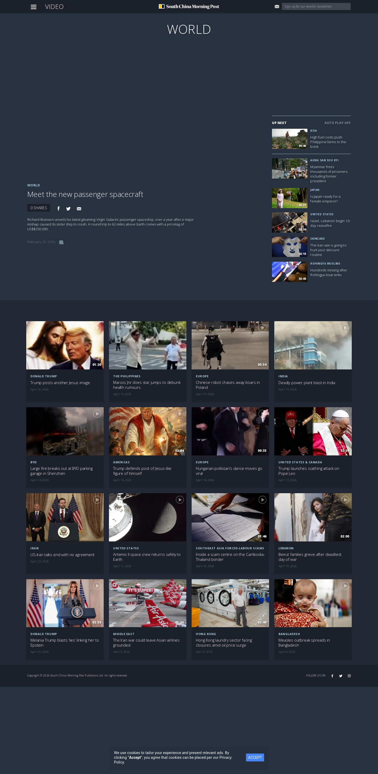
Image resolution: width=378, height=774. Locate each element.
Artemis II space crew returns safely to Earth (147, 557)
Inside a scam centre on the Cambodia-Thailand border (230, 557)
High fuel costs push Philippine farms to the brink (328, 142)
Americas (121, 462)
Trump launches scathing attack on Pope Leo (309, 471)
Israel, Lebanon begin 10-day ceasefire (330, 223)
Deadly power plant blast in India (307, 382)
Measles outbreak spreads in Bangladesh (304, 643)
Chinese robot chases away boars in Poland (228, 385)
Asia (313, 130)
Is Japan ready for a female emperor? (325, 198)
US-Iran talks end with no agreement (62, 554)
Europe (202, 376)
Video (54, 6)
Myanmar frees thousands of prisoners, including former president (329, 173)
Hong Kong (206, 633)
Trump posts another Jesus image (60, 382)
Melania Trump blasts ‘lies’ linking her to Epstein (64, 643)
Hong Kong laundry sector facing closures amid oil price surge (224, 643)
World (189, 28)
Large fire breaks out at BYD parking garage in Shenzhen (61, 471)
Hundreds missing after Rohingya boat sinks (328, 272)
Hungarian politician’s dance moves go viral (229, 471)
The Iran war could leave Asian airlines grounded (146, 643)
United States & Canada (300, 462)
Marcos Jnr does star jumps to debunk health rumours (147, 385)
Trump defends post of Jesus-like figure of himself (142, 471)
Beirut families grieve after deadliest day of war (310, 557)
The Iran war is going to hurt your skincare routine (328, 250)
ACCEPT (255, 757)
